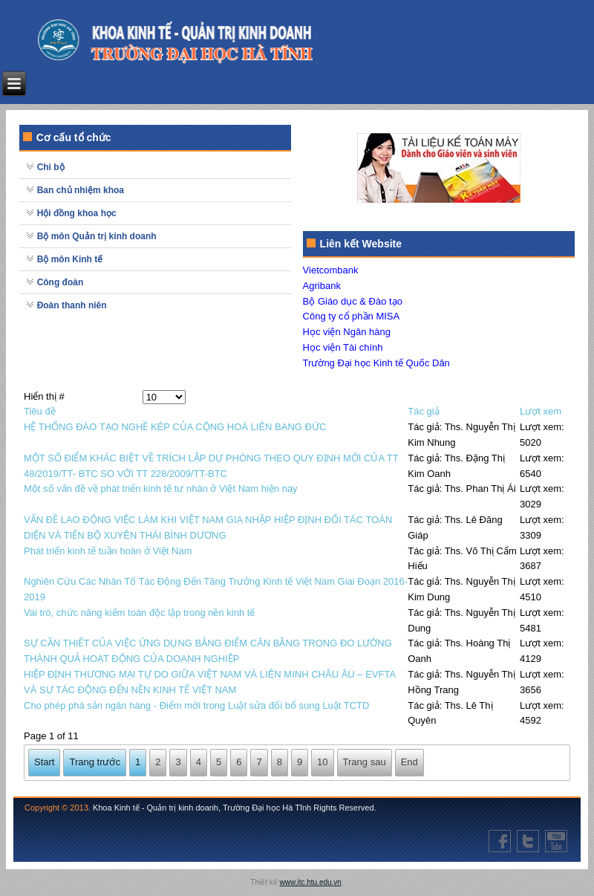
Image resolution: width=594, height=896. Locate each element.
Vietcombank (331, 270)
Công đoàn (60, 282)
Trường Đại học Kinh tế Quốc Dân (376, 363)
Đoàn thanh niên (72, 305)
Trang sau (364, 761)
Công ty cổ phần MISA (351, 316)
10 (322, 761)
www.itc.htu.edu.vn (311, 882)
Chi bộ (51, 167)
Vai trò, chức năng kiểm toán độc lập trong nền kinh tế (139, 612)
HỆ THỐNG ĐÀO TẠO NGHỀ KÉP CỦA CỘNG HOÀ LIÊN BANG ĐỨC (175, 426)
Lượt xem (540, 411)
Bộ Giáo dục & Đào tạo (352, 301)
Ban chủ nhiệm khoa (80, 190)
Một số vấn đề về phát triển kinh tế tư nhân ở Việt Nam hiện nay (161, 488)
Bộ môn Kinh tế (70, 259)
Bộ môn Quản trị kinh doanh (97, 236)
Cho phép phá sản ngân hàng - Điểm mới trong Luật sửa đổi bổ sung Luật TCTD (196, 705)
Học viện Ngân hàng (347, 331)
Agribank (322, 285)
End (409, 761)
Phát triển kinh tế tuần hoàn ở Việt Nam (108, 550)
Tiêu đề (40, 411)
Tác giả (423, 411)
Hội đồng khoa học (77, 213)
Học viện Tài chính (343, 347)
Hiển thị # (44, 396)
